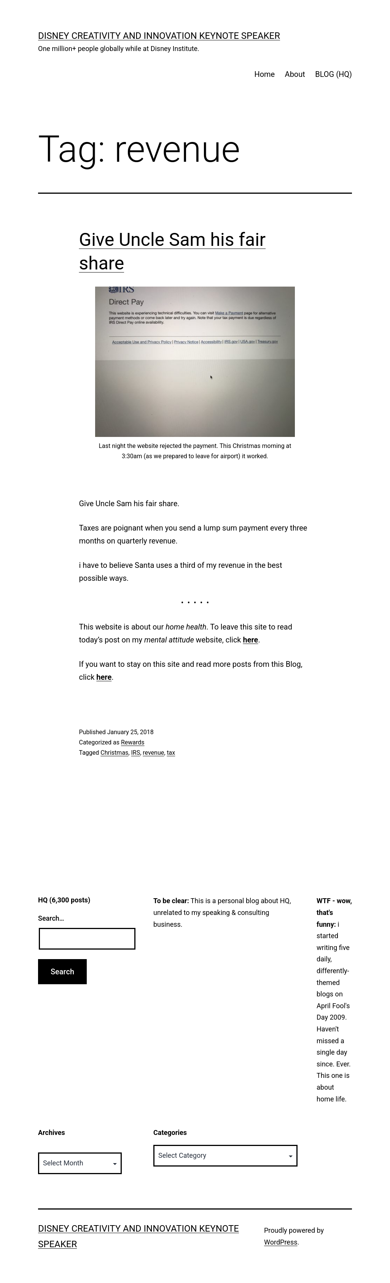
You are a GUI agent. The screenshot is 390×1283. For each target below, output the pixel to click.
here (250, 639)
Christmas (114, 752)
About (295, 74)
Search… (51, 918)
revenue (153, 752)
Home (264, 74)
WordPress (280, 1242)
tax (171, 752)
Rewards (133, 742)
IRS (135, 752)
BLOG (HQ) (333, 74)
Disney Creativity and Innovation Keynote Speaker (159, 35)
